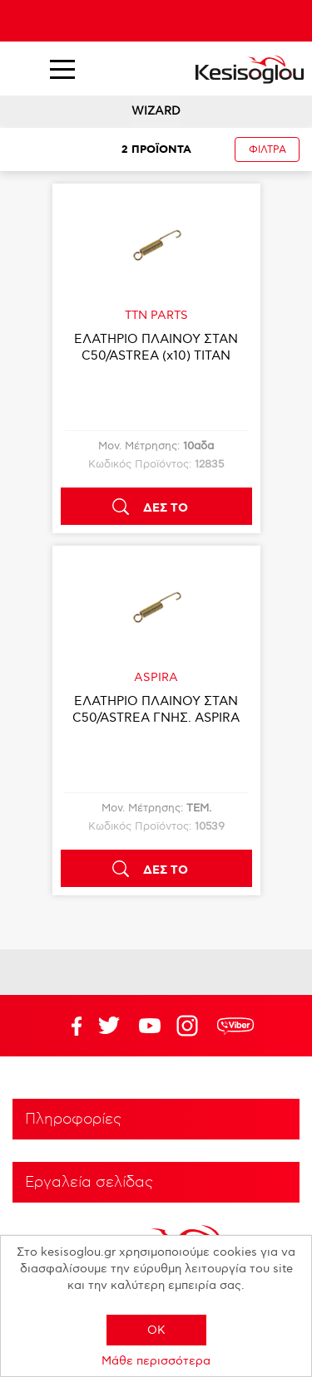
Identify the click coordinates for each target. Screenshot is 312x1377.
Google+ (190, 1026)
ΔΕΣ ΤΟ (165, 508)
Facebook (68, 1026)
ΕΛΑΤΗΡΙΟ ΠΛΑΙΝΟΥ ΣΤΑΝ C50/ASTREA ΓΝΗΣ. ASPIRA (156, 709)
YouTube (109, 1026)
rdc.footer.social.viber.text (235, 1026)
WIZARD (156, 111)
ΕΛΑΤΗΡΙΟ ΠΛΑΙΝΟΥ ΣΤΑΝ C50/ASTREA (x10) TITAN (156, 347)
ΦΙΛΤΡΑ (267, 150)
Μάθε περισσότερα (156, 1361)
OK (156, 1330)
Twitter (150, 1026)
